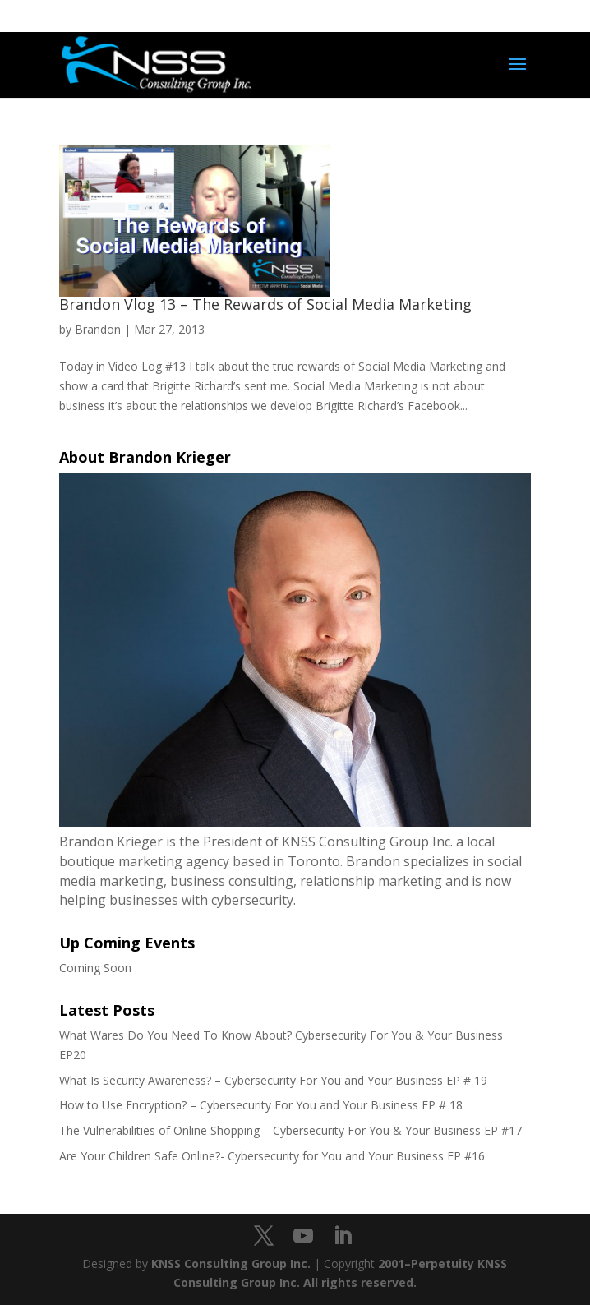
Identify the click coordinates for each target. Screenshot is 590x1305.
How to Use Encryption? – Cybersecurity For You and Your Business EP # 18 (261, 1105)
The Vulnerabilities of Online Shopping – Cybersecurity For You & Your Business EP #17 (290, 1130)
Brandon (98, 329)
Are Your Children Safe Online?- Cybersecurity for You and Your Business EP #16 (272, 1156)
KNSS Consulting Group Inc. (231, 1263)
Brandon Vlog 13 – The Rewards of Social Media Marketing (265, 304)
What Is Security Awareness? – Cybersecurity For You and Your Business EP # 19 (273, 1080)
